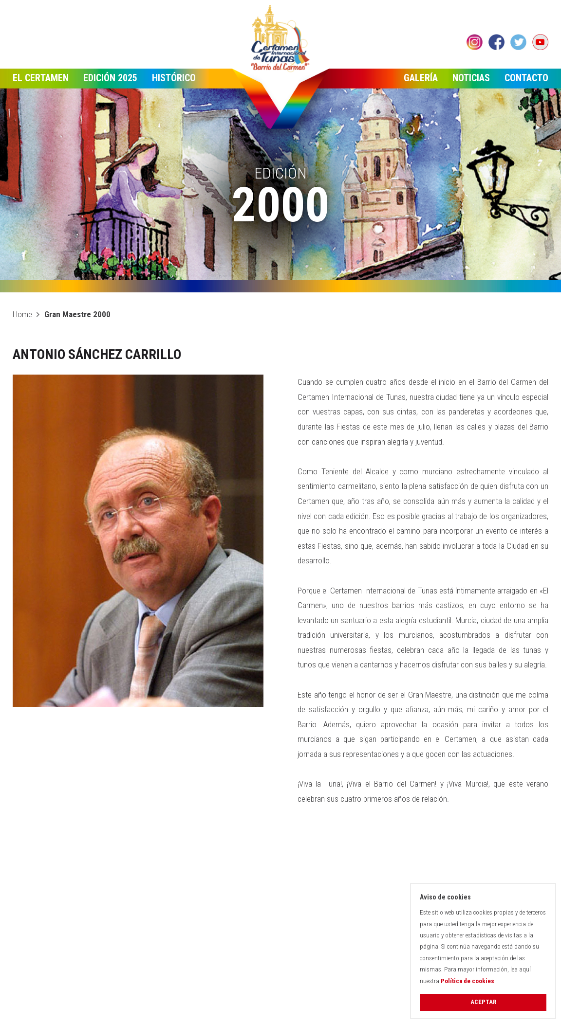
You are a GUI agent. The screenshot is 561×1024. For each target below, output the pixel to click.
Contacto (526, 78)
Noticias (471, 78)
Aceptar (483, 1002)
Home (22, 314)
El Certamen (41, 78)
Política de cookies (467, 981)
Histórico (174, 78)
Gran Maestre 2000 (77, 314)
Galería (421, 78)
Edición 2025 (110, 78)
